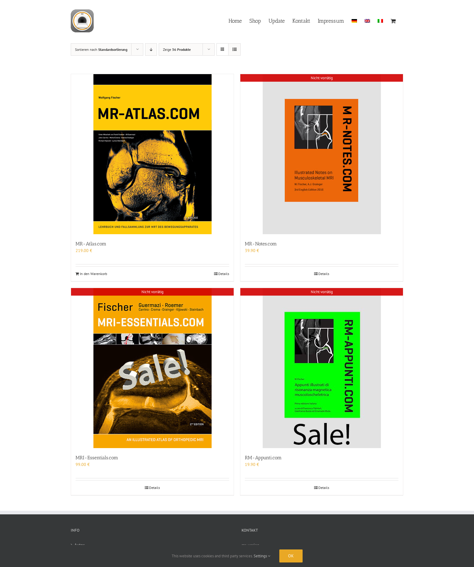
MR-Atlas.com (91, 244)
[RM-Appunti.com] (321, 368)
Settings (262, 556)
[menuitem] (354, 20)
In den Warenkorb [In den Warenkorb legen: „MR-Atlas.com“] (93, 273)
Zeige (177, 49)
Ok (291, 556)
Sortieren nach (101, 49)
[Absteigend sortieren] (151, 49)
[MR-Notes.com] (321, 154)
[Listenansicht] (234, 49)
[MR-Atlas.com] (152, 154)
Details (223, 273)
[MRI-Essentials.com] (152, 368)
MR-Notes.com (261, 244)
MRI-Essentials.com (97, 457)
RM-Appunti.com (263, 457)
